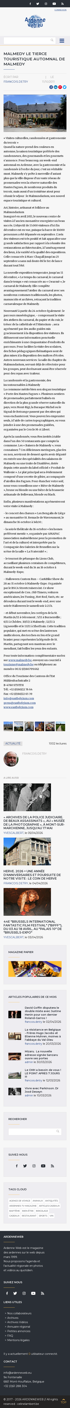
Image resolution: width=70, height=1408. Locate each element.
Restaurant (29, 1215)
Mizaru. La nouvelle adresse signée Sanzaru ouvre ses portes (41, 1055)
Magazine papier (35, 969)
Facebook (51, 87)
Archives (12, 1318)
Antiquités (51, 1200)
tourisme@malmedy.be (19, 664)
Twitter (64, 87)
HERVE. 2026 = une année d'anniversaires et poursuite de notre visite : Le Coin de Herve (32, 874)
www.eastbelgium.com (18, 707)
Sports (43, 1215)
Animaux (38, 1200)
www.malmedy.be (20, 660)
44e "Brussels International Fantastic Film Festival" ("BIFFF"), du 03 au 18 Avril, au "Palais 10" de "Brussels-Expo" (33, 927)
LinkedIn (55, 87)
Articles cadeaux (49, 1206)
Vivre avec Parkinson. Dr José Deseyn (41, 1090)
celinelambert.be (28, 1404)
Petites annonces (18, 1331)
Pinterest (60, 87)
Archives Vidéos (17, 1322)
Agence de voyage (19, 1200)
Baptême (14, 1211)
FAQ (10, 1335)
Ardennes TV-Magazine (23, 1206)
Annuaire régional (18, 1326)
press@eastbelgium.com (20, 703)
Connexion (60, 10)
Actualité (13, 743)
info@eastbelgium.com (19, 698)
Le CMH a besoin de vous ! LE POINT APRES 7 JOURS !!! (43, 1073)
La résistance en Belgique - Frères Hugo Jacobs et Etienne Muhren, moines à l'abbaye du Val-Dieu (43, 1035)
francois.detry (16, 81)
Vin (51, 1215)
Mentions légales (18, 1340)
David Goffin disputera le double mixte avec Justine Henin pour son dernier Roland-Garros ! (43, 1013)
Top (63, 1402)
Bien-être (28, 1211)
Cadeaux (14, 1215)
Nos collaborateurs (19, 1313)
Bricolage (42, 1211)
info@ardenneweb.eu (18, 1372)
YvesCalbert (14, 833)
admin (29, 1062)
